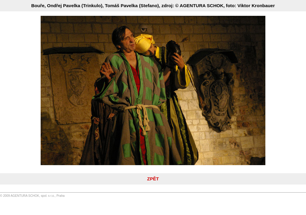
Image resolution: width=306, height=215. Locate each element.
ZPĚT (153, 178)
